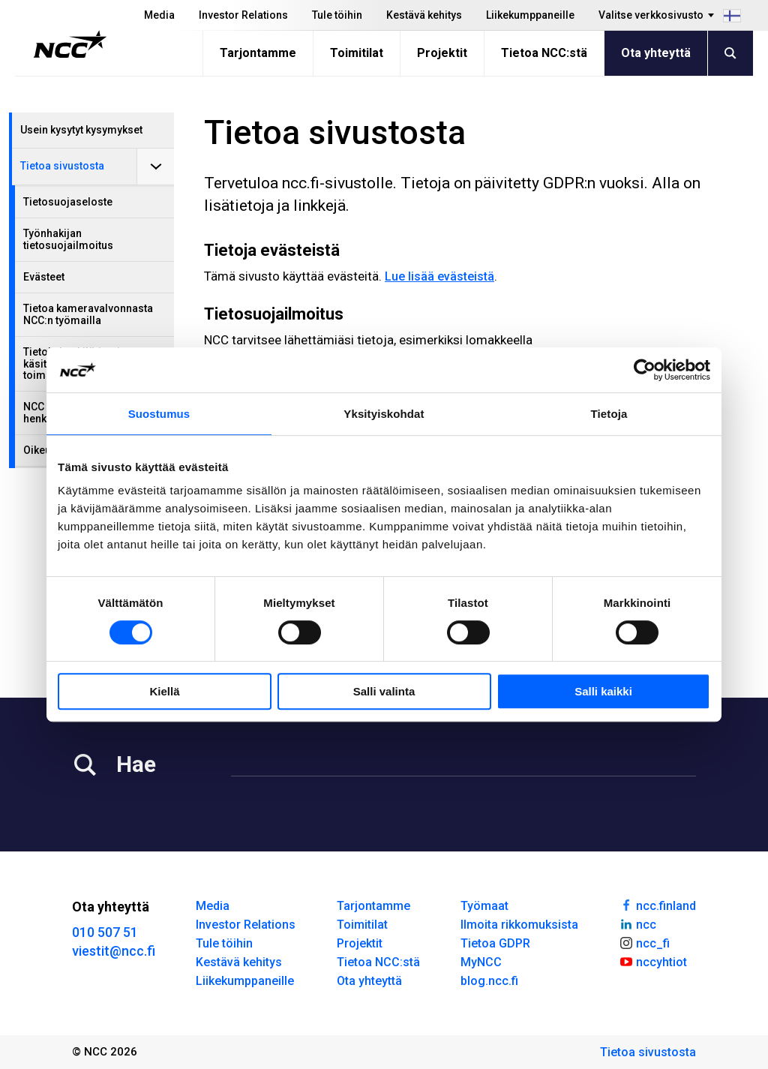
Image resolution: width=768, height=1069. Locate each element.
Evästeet (43, 277)
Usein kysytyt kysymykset (81, 130)
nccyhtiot (653, 961)
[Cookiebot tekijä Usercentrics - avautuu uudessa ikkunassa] (644, 370)
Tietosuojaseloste (67, 202)
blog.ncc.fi (489, 981)
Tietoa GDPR (495, 943)
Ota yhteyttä (656, 53)
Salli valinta (384, 691)
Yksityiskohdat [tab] (384, 413)
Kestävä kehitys (424, 15)
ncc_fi (644, 942)
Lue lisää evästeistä (439, 276)
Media (159, 15)
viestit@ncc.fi (113, 951)
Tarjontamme (258, 53)
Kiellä (164, 691)
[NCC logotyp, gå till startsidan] (70, 44)
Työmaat (484, 906)
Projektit (442, 53)
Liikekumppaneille (530, 15)
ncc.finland (657, 904)
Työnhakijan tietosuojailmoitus (68, 239)
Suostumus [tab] (159, 413)
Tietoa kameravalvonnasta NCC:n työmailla (88, 314)
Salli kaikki (603, 691)
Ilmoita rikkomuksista (519, 924)
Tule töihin (337, 15)
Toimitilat (356, 53)
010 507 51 (105, 932)
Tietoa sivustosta (62, 166)
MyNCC (481, 962)
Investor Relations (243, 15)
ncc (637, 923)
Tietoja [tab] (609, 413)
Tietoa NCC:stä (544, 53)
